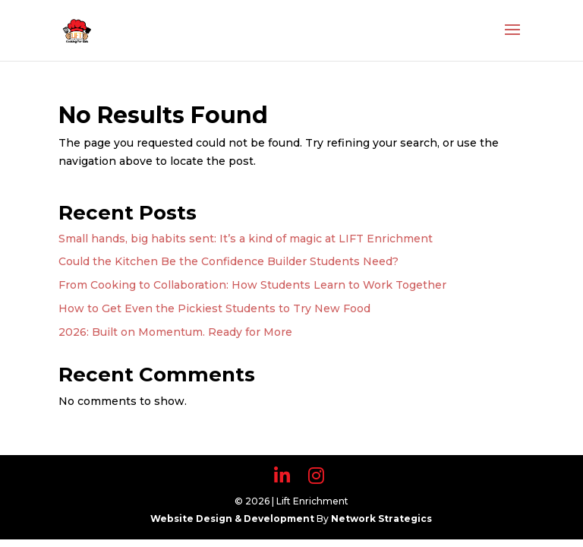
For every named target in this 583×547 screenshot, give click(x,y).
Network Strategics (381, 518)
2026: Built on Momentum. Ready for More (175, 332)
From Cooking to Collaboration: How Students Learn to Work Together (252, 285)
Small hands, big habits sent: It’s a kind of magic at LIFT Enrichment (245, 238)
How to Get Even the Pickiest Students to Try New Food (214, 308)
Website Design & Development (233, 518)
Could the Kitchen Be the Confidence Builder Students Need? (228, 261)
